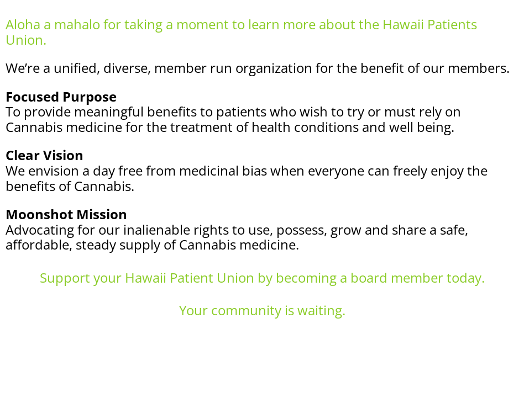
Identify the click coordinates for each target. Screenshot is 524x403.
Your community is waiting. (262, 310)
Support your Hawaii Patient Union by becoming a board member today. (262, 277)
